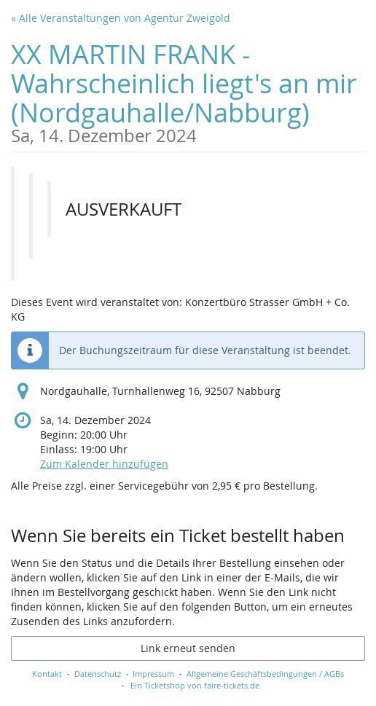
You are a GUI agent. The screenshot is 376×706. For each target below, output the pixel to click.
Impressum (153, 673)
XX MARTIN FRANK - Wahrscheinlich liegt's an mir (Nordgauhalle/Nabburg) (188, 90)
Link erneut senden (188, 648)
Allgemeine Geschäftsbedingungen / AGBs (265, 673)
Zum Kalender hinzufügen (104, 464)
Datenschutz (97, 673)
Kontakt (47, 673)
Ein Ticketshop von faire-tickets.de (194, 685)
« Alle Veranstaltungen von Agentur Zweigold (120, 18)
